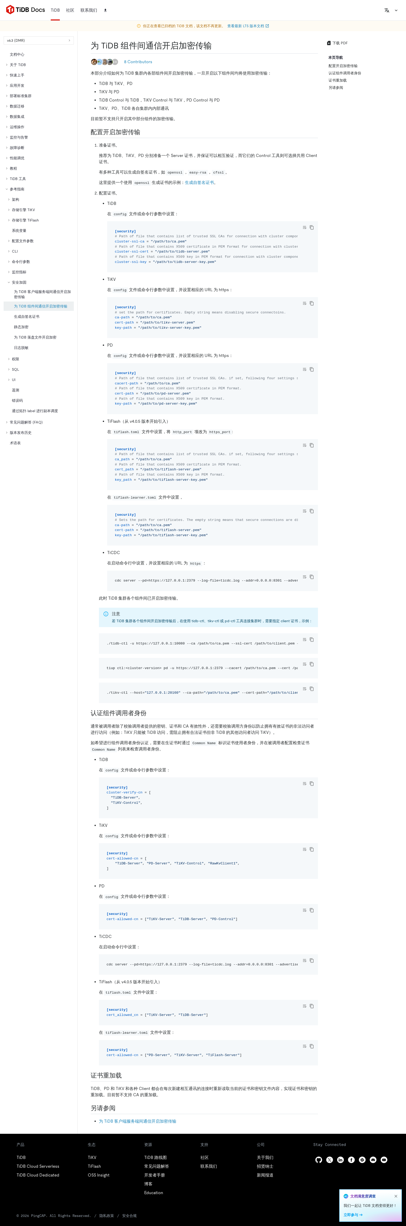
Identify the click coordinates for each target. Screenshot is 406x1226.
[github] (318, 1160)
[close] (396, 1196)
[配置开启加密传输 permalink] (144, 132)
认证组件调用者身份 (345, 73)
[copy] (311, 227)
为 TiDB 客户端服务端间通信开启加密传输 (137, 1121)
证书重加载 (338, 80)
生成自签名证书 (199, 182)
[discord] (373, 1160)
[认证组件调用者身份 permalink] (151, 713)
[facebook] (351, 1160)
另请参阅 (336, 87)
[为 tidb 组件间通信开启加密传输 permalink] (216, 45)
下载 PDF (337, 43)
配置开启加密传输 (343, 66)
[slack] (362, 1160)
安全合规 (129, 1216)
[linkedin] (340, 1160)
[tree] (39, 249)
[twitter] (329, 1160)
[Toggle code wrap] (304, 227)
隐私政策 (106, 1216)
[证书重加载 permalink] (126, 1075)
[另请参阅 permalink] (120, 1108)
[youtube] (384, 1160)
